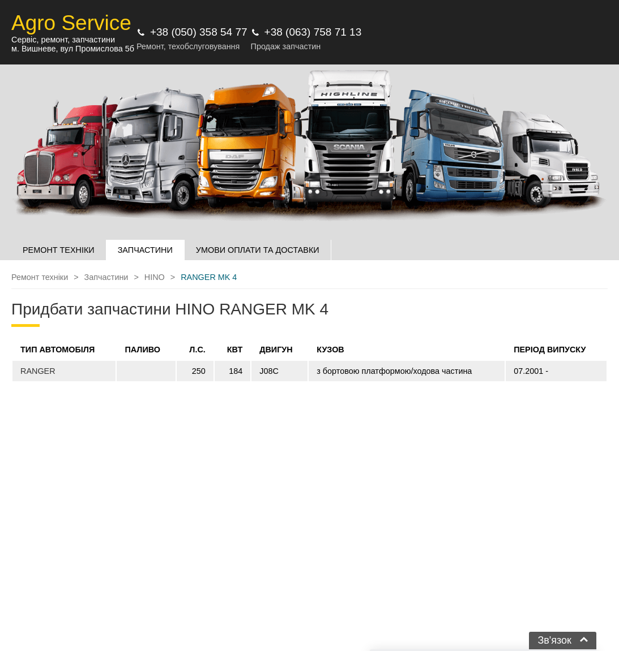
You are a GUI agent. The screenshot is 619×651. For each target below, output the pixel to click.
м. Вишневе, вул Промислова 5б (72, 48)
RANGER (38, 371)
